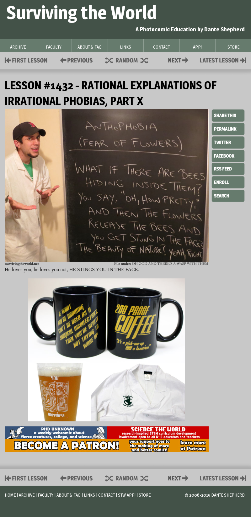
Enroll (228, 181)
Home (10, 495)
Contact (179, 60)
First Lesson (26, 60)
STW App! (127, 495)
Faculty (45, 495)
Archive (27, 495)
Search (228, 195)
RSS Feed (228, 168)
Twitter (228, 142)
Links (89, 495)
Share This (228, 115)
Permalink (228, 128)
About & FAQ (68, 495)
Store (145, 495)
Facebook (228, 155)
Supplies (131, 60)
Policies (75, 60)
